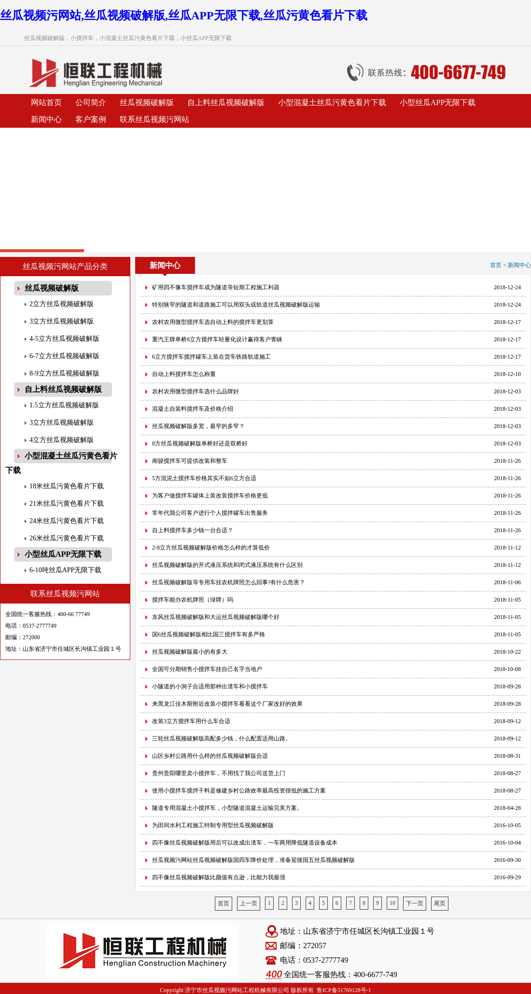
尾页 (440, 903)
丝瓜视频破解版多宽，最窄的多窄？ (198, 426)
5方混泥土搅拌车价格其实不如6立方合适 (204, 478)
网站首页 (46, 102)
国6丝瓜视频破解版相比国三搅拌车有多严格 (208, 634)
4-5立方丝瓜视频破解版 (64, 338)
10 (392, 903)
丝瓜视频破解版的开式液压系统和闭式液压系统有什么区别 (227, 565)
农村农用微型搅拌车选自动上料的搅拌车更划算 (213, 322)
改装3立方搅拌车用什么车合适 (191, 721)
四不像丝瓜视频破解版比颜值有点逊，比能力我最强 (218, 877)
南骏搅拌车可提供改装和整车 (189, 460)
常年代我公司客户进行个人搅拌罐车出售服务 (210, 513)
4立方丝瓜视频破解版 (61, 439)
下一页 (414, 903)
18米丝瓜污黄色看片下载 (66, 486)
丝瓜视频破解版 (147, 102)
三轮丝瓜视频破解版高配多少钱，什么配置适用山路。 (221, 738)
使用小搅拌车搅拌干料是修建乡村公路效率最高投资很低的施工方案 (239, 790)
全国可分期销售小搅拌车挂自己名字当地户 (207, 669)
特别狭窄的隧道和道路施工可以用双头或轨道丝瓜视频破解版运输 (236, 304)
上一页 (248, 903)
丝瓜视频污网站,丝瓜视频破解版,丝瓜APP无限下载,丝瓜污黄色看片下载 (183, 15)
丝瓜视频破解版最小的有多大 (189, 651)
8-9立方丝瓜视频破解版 (64, 373)
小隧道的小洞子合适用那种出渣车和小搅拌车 (210, 686)
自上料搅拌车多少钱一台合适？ (192, 530)
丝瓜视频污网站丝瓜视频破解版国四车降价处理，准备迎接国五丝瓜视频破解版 (253, 860)
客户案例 (90, 119)
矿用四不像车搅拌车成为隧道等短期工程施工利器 (215, 287)
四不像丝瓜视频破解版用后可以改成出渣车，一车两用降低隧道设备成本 (244, 842)
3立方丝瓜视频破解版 (61, 321)
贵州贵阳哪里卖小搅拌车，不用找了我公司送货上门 (218, 773)
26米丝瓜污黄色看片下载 (66, 538)
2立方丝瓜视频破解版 (61, 304)
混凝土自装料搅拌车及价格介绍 (192, 408)
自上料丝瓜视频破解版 (226, 102)
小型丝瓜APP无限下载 (437, 102)
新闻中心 (46, 119)
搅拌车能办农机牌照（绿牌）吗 (192, 599)
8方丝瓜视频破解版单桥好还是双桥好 (200, 443)
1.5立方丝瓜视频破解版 (64, 405)
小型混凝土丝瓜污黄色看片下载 (332, 102)
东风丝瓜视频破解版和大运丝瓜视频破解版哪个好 (215, 617)
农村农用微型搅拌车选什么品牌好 (195, 391)
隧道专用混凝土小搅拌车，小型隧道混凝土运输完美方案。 (227, 808)
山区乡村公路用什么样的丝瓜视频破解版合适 (210, 755)
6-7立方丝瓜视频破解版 (64, 356)
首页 (223, 903)
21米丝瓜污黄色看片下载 (66, 503)
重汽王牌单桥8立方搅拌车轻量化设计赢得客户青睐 (217, 339)
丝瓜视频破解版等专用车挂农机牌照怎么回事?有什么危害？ (228, 582)
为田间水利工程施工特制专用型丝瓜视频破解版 (213, 825)
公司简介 (90, 102)
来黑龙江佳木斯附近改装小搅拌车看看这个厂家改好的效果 (227, 703)
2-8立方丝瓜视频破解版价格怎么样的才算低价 (211, 547)
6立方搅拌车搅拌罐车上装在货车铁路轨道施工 (211, 356)
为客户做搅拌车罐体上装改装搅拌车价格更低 (210, 495)
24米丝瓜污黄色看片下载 (66, 520)
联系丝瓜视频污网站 (154, 119)
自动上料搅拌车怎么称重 (184, 374)
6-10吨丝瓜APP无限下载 (65, 570)
